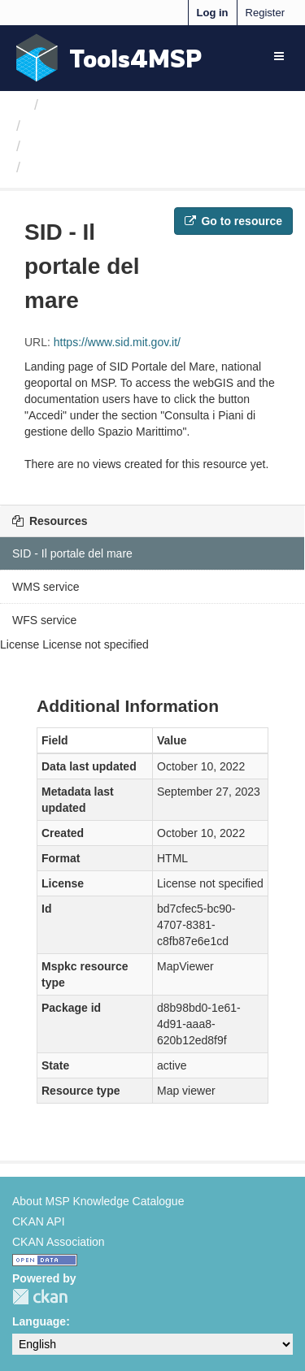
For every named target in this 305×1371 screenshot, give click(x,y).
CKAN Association (58, 1241)
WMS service (45, 586)
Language (39, 1321)
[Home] (19, 105)
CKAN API (38, 1221)
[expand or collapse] (279, 56)
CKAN (40, 1296)
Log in (213, 13)
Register (265, 13)
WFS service (44, 620)
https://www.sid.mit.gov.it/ (117, 342)
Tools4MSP (136, 58)
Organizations (91, 105)
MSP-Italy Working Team (108, 126)
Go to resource (233, 221)
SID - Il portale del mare (109, 167)
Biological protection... (100, 146)
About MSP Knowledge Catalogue (98, 1201)
